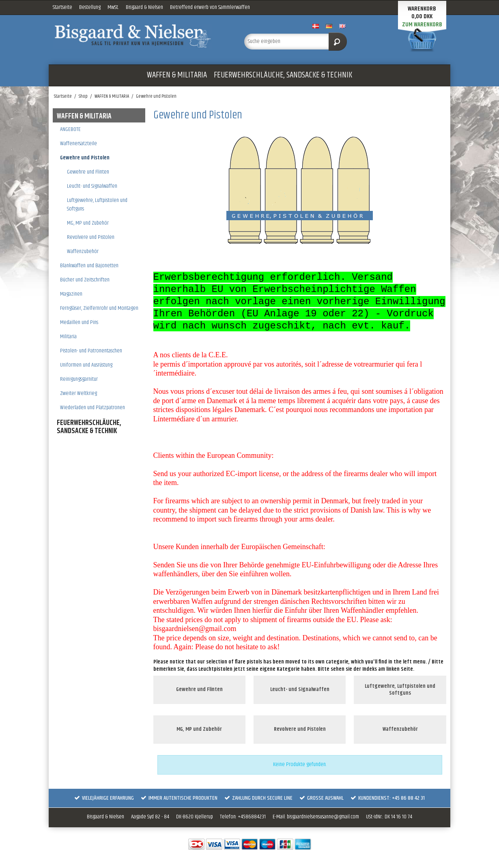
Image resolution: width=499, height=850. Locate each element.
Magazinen (71, 294)
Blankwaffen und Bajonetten (89, 265)
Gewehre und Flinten (88, 171)
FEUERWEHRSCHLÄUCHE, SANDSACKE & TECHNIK (283, 75)
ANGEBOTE (70, 129)
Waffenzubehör (83, 251)
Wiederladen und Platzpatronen (92, 407)
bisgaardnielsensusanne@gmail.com (323, 816)
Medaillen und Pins (79, 322)
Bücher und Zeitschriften (85, 279)
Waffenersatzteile (78, 143)
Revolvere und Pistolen (90, 237)
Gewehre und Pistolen (85, 157)
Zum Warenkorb (422, 24)
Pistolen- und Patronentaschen (91, 350)
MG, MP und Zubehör (88, 223)
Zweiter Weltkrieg (78, 393)
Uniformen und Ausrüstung (86, 365)
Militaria (68, 336)
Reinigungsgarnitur (79, 379)
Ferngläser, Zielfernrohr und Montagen (99, 308)
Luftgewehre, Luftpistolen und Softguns (97, 204)
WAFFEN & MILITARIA (177, 75)
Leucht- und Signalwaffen (92, 186)
